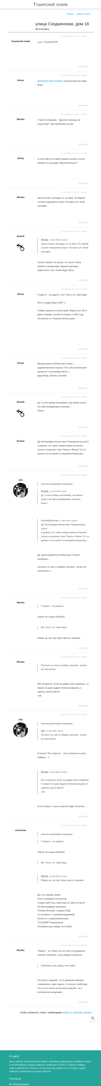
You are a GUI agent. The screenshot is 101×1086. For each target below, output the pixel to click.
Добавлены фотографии (49, 81)
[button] (93, 1018)
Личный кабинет (21, 1084)
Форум (70, 14)
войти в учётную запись (77, 1012)
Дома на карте (83, 14)
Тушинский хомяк (50, 4)
